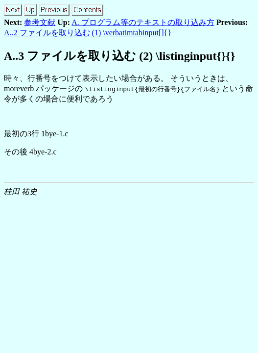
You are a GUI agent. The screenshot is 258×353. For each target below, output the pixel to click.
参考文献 (39, 22)
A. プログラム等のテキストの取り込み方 (142, 22)
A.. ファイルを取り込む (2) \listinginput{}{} (119, 56)
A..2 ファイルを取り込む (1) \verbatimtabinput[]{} (87, 32)
